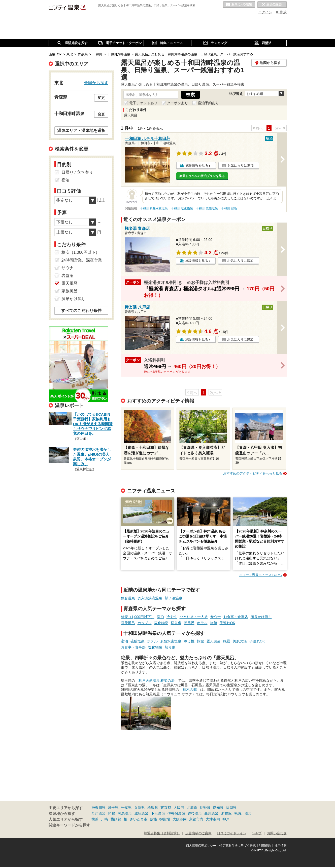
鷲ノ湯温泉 (173, 598)
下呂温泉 (158, 813)
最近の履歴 (272, 4)
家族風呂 (69, 291)
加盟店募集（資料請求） (162, 833)
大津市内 (213, 819)
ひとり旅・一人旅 (194, 617)
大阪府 (179, 808)
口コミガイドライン (231, 833)
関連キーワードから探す (69, 825)
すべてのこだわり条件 (81, 310)
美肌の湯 (240, 641)
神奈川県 (98, 808)
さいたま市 (138, 819)
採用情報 (281, 845)
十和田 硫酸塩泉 (207, 208)
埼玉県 (113, 808)
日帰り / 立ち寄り (77, 172)
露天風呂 (128, 623)
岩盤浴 (67, 275)
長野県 (205, 808)
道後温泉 (195, 813)
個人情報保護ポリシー (201, 845)
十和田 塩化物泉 (182, 208)
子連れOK (227, 623)
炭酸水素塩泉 (170, 641)
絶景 (226, 641)
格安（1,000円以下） (137, 617)
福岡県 (231, 808)
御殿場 (164, 819)
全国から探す (96, 82)
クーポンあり (177, 103)
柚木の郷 (190, 690)
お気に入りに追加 (240, 165)
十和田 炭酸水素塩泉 (154, 208)
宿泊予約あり (208, 103)
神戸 (225, 819)
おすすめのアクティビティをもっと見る (252, 473)
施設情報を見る (196, 165)
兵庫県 (139, 808)
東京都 (165, 808)
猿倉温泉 (128, 598)
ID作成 (281, 12)
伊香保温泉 (176, 813)
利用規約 (265, 845)
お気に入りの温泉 (239, 4)
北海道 (192, 808)
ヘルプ (256, 833)
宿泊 (160, 617)
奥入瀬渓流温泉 (150, 598)
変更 (101, 98)
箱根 (111, 813)
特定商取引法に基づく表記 (237, 845)
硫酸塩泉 (137, 641)
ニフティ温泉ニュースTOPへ (260, 575)
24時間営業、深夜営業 (81, 260)
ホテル (202, 623)
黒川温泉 (211, 813)
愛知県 (218, 808)
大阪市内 (180, 819)
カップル (145, 623)
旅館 (213, 623)
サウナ (215, 617)
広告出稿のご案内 (198, 833)
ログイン (265, 12)
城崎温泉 (141, 813)
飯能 (153, 819)
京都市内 (196, 819)
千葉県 (126, 808)
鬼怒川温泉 (243, 813)
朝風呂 (189, 623)
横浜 (94, 819)
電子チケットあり (143, 103)
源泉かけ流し (261, 617)
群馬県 (152, 808)
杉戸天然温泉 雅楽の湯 (157, 680)
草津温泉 (98, 813)
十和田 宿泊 (229, 208)
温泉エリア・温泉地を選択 (81, 130)
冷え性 (171, 617)
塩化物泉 (161, 623)
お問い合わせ (277, 833)
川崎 (104, 819)
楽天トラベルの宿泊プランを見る (202, 176)
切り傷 (176, 623)
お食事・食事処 (235, 617)
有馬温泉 (125, 813)
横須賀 (116, 819)
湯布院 (226, 813)
